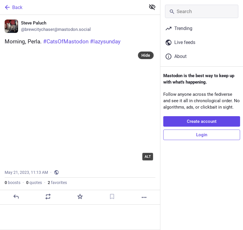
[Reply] (16, 196)
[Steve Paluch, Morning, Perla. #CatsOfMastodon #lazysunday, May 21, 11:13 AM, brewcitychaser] (80, 110)
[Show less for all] (152, 7)
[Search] (201, 11)
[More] (144, 197)
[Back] (72, 7)
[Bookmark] (112, 196)
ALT (148, 157)
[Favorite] (80, 196)
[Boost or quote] (48, 196)
